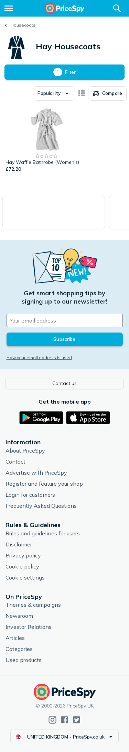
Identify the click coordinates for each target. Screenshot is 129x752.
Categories (19, 648)
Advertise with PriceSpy (36, 472)
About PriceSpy (25, 450)
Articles (15, 637)
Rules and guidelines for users (43, 533)
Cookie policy (22, 566)
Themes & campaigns (33, 604)
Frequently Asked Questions (41, 505)
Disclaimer (19, 544)
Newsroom (19, 615)
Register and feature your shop (44, 483)
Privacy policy (23, 555)
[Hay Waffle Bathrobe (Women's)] (46, 140)
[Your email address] (65, 320)
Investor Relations (29, 626)
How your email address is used (39, 357)
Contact (15, 461)
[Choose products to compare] (107, 93)
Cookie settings (25, 577)
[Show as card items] (81, 93)
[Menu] (8, 8)
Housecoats (23, 25)
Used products (24, 659)
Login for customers (30, 494)
